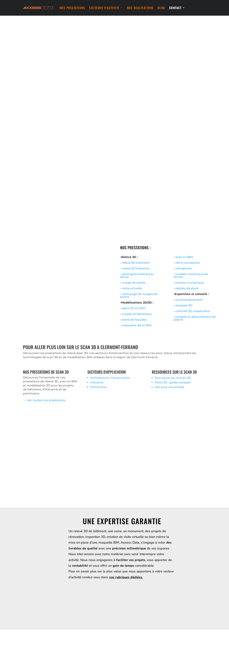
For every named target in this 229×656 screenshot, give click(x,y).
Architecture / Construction (110, 378)
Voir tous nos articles (169, 387)
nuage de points (134, 282)
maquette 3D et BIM (136, 325)
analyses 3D (183, 305)
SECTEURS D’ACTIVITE (104, 8)
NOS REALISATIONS (140, 8)
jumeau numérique (189, 282)
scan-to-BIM (184, 257)
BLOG (161, 8)
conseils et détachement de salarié (194, 318)
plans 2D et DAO (134, 308)
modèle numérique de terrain (190, 275)
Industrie (96, 382)
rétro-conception (187, 262)
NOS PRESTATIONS (72, 8)
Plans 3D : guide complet (173, 382)
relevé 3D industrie (135, 268)
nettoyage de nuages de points (138, 295)
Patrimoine (98, 387)
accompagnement (188, 299)
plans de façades (134, 319)
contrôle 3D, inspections (192, 311)
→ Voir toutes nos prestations (44, 400)
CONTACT (175, 8)
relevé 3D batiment (136, 262)
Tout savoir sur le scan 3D (173, 378)
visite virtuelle (132, 288)
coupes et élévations (137, 314)
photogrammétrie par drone (137, 275)
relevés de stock (187, 288)
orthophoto (183, 268)
